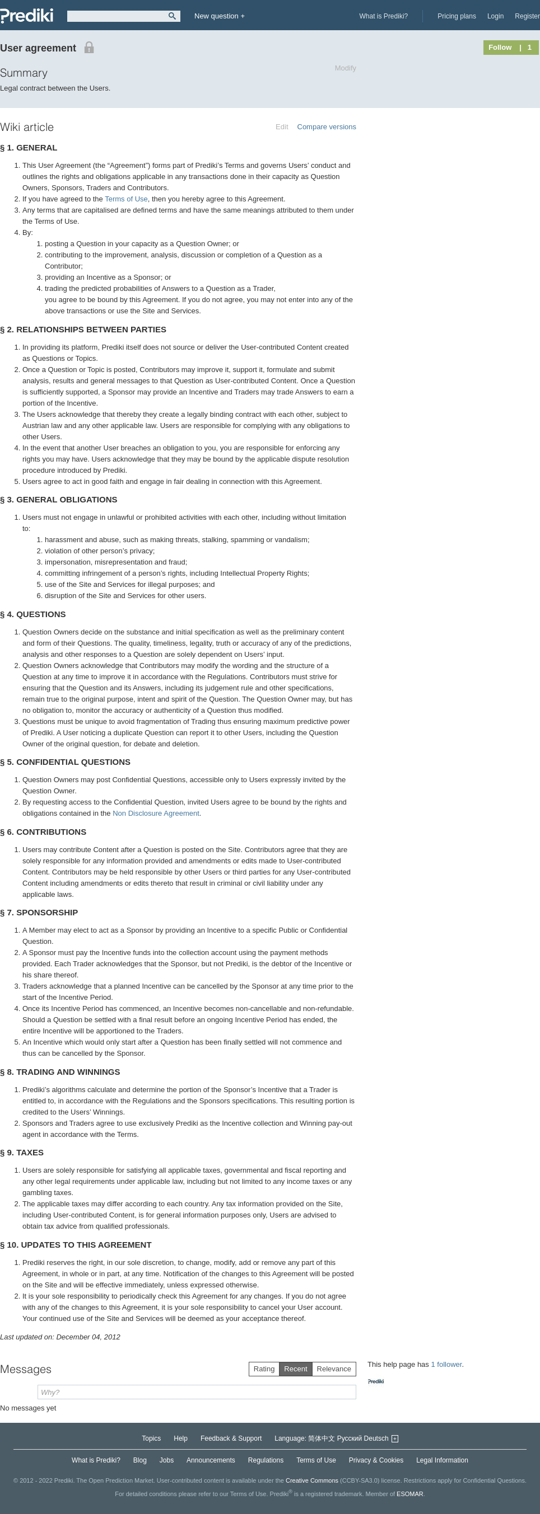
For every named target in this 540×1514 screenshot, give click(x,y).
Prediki (26, 15)
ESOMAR (410, 1494)
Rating (264, 1369)
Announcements (211, 1460)
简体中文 (321, 1438)
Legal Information (442, 1460)
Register (527, 16)
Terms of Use (126, 199)
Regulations (265, 1460)
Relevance (334, 1369)
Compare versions (327, 127)
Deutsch (376, 1438)
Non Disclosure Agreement (156, 813)
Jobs (167, 1460)
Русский (349, 1438)
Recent (295, 1369)
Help (181, 1438)
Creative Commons (312, 1480)
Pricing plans (456, 16)
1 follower (446, 1364)
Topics (151, 1438)
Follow (499, 47)
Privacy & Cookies (376, 1460)
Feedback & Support (231, 1438)
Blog (140, 1460)
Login (495, 16)
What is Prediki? (384, 16)
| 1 (525, 47)
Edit (282, 127)
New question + (219, 16)
